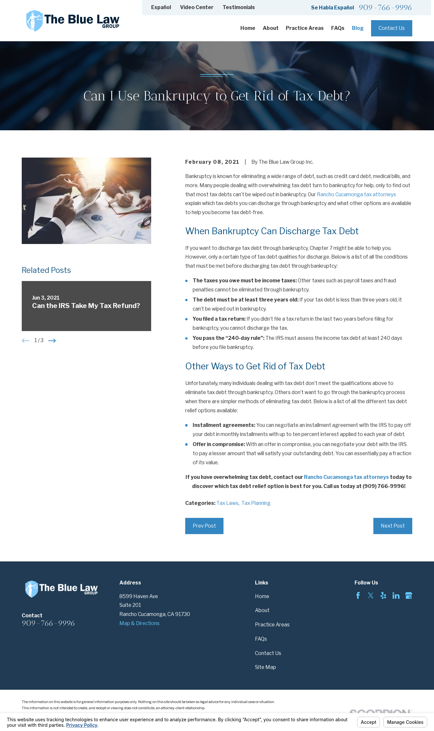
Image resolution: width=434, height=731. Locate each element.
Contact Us (392, 28)
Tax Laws (227, 503)
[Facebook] (358, 595)
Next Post (393, 526)
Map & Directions (139, 623)
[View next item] (52, 340)
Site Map (265, 667)
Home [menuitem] (247, 28)
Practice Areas (272, 625)
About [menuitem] (271, 28)
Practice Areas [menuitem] (305, 28)
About (262, 610)
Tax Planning (256, 503)
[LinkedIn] (396, 595)
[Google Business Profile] (408, 595)
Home (262, 596)
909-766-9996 (385, 7)
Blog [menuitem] (358, 28)
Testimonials (239, 7)
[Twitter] (370, 595)
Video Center (196, 7)
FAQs (261, 639)
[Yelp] (383, 595)
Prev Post (204, 526)
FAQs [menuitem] (337, 28)
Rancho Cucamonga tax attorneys (356, 194)
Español (161, 7)
